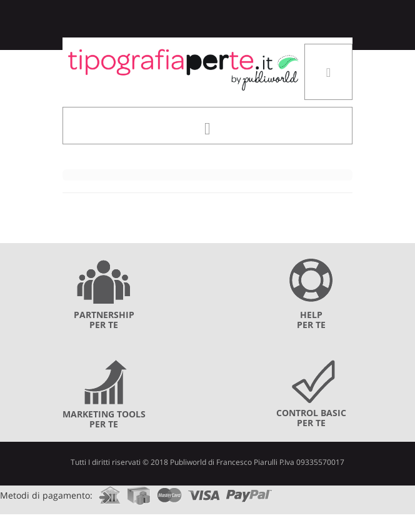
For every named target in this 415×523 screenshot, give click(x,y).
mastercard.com (169, 491)
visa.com (204, 491)
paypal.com (249, 491)
